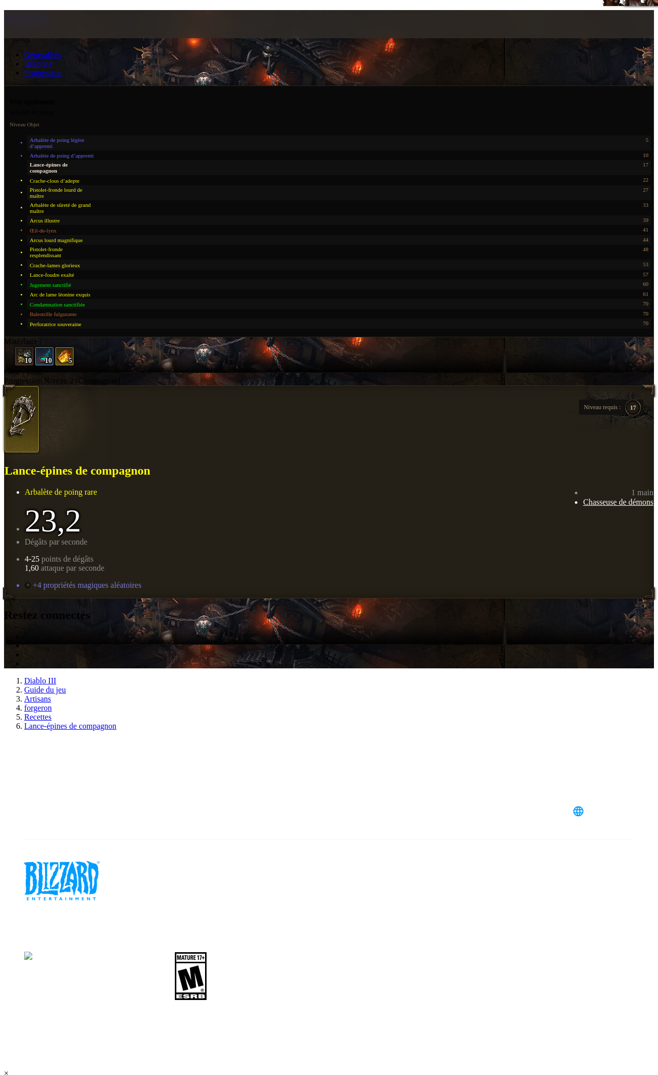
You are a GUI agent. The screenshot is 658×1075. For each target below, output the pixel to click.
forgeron (26, 16)
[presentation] (43, 36)
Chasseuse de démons (618, 502)
